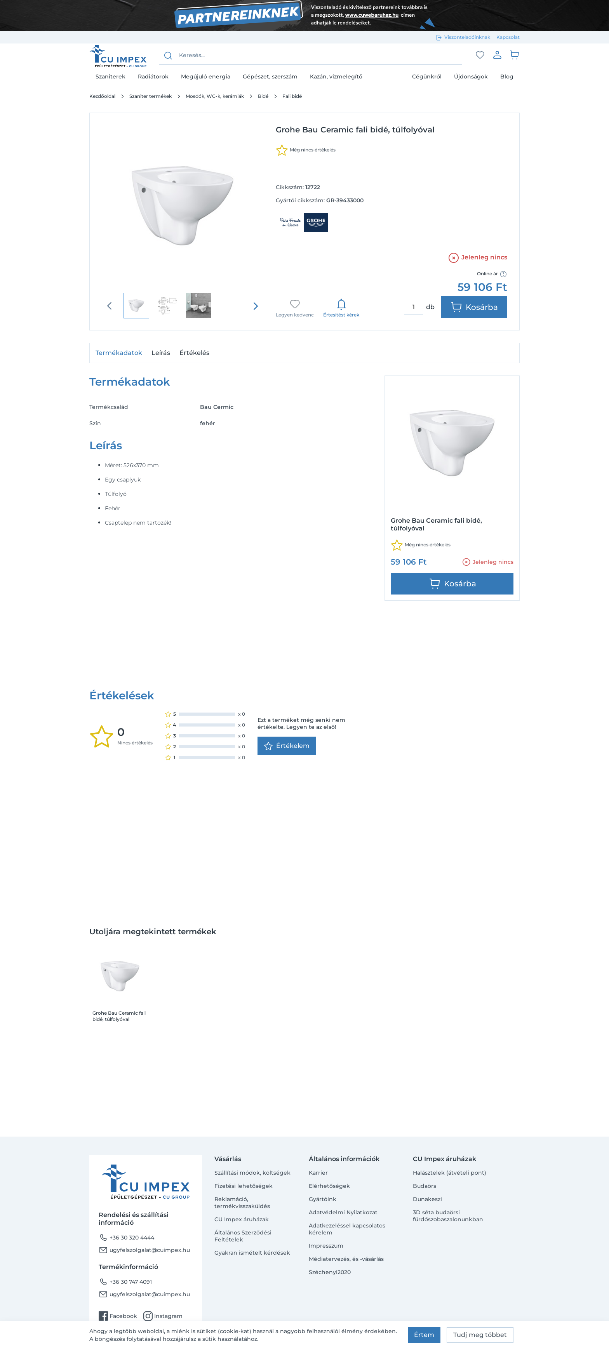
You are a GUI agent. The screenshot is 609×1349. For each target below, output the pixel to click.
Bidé (263, 96)
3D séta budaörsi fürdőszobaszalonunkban (448, 1216)
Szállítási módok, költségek (252, 1172)
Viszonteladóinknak (467, 37)
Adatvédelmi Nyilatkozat (343, 1212)
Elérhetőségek (329, 1185)
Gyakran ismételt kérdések (252, 1252)
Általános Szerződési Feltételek (242, 1236)
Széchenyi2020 (330, 1272)
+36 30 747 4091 (125, 1281)
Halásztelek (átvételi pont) (449, 1172)
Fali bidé (292, 96)
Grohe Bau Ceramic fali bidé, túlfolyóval (119, 884)
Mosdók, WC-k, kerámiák (215, 96)
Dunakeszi (427, 1199)
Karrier (318, 1172)
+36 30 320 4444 (126, 1237)
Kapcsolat (508, 37)
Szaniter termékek (150, 96)
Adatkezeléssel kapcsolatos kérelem (347, 1229)
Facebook (118, 1316)
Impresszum (326, 1245)
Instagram (163, 1316)
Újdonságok (471, 76)
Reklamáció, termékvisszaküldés (242, 1203)
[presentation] (255, 306)
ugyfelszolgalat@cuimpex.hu (144, 1250)
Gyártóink (322, 1199)
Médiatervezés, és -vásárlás (346, 1258)
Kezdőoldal (102, 96)
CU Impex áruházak (241, 1219)
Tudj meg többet (480, 1335)
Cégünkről (427, 76)
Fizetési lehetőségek (243, 1185)
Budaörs (424, 1185)
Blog (506, 76)
